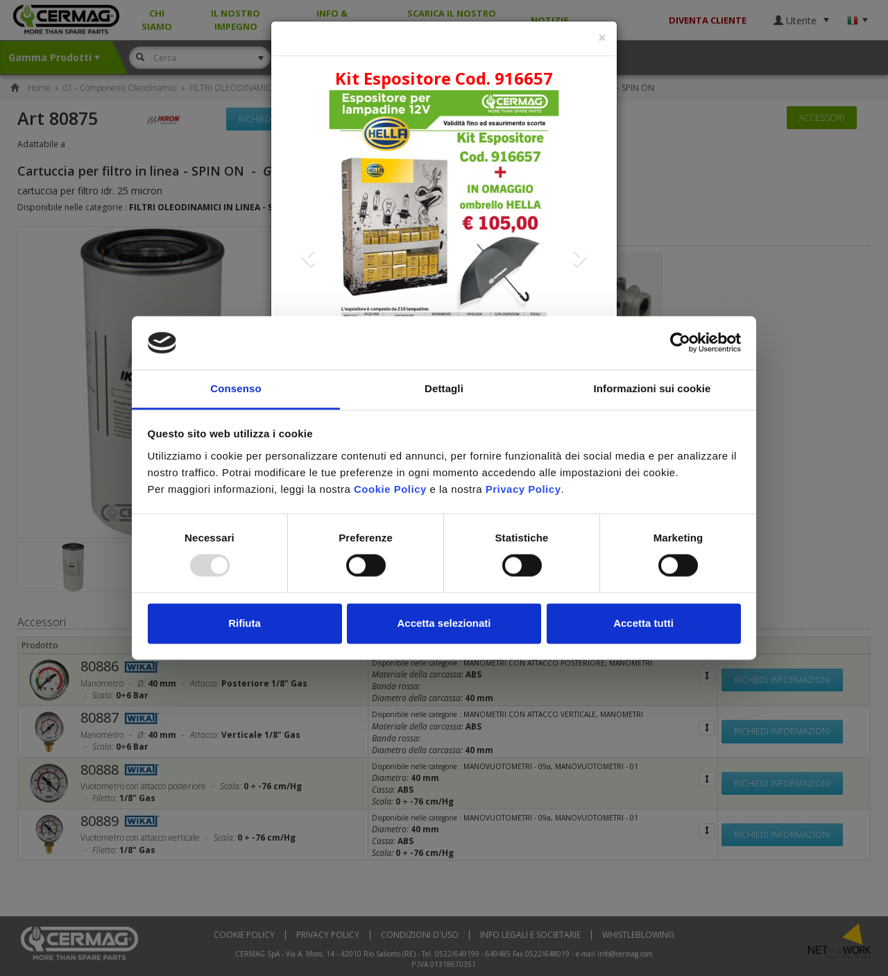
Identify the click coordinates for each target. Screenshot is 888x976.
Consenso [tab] (235, 388)
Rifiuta (244, 623)
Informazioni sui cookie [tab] (652, 388)
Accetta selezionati (443, 623)
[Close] (602, 38)
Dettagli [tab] (444, 388)
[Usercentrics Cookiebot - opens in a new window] (680, 343)
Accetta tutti (643, 623)
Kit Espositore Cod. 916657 (444, 78)
